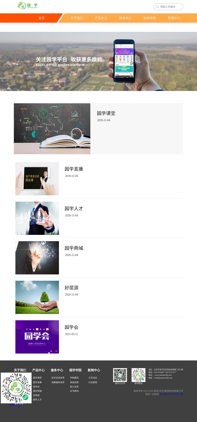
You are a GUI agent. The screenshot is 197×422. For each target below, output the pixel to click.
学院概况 (74, 378)
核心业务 (74, 387)
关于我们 (20, 370)
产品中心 (38, 370)
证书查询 (74, 391)
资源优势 (74, 382)
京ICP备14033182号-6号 (171, 394)
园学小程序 (16, 405)
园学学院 (75, 370)
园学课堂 (37, 378)
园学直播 (37, 382)
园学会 (36, 387)
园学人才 (37, 399)
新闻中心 (94, 370)
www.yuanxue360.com (163, 375)
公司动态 (92, 378)
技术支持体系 (58, 378)
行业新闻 (92, 382)
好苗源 (36, 395)
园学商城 (37, 391)
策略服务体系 (58, 382)
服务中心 (57, 370)
